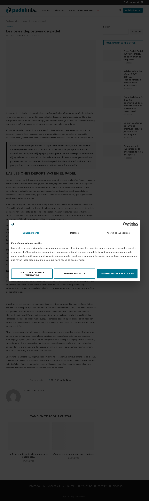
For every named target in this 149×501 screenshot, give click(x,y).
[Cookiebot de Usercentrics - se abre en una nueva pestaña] (125, 224)
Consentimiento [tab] (31, 233)
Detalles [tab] (74, 233)
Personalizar (74, 273)
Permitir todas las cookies (117, 273)
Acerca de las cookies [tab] (118, 233)
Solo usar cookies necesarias (32, 273)
